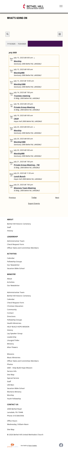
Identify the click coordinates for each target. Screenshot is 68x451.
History (10, 230)
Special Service (13, 378)
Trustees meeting (22, 96)
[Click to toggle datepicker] (16, 44)
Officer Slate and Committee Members (23, 248)
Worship (17, 61)
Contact (10, 313)
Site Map (10, 374)
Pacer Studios (32, 445)
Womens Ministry (14, 392)
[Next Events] (57, 198)
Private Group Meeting (24, 107)
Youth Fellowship (14, 398)
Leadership (11, 337)
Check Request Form (15, 244)
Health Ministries (14, 323)
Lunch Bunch (19, 176)
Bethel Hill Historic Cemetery (19, 224)
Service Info (11, 371)
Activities (10, 282)
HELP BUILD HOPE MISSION (18, 326)
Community (12, 309)
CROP (16, 118)
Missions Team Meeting (25, 188)
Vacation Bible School (15, 268)
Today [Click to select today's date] (34, 197)
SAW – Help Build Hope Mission (19, 368)
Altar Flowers (12, 347)
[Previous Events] (12, 198)
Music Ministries (13, 357)
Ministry (10, 344)
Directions (11, 316)
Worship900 (19, 72)
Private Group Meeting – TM (27, 165)
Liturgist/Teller (13, 340)
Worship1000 (19, 84)
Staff (9, 227)
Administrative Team (15, 241)
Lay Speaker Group (14, 333)
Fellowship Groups (14, 261)
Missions (10, 354)
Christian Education (15, 306)
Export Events (34, 203)
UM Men (10, 385)
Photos (10, 364)
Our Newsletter (13, 265)
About (9, 278)
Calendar (11, 258)
